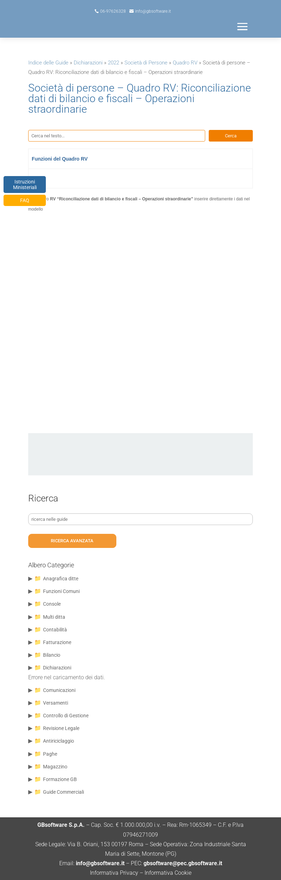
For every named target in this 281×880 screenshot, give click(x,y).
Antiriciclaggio (58, 741)
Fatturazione (57, 642)
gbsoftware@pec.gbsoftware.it (182, 863)
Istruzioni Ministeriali (25, 184)
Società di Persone (145, 63)
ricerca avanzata (72, 540)
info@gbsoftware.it (153, 11)
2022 (113, 63)
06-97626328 (113, 11)
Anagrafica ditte (60, 578)
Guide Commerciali (63, 792)
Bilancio (51, 655)
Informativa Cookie (168, 872)
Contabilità (55, 629)
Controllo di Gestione (65, 715)
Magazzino (55, 766)
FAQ (24, 200)
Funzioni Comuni (61, 591)
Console (52, 604)
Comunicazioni (59, 690)
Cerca (231, 135)
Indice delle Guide (48, 63)
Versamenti (55, 703)
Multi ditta (54, 617)
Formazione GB (60, 779)
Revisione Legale (61, 728)
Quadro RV (185, 63)
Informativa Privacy (114, 872)
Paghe (50, 754)
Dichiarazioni (88, 63)
